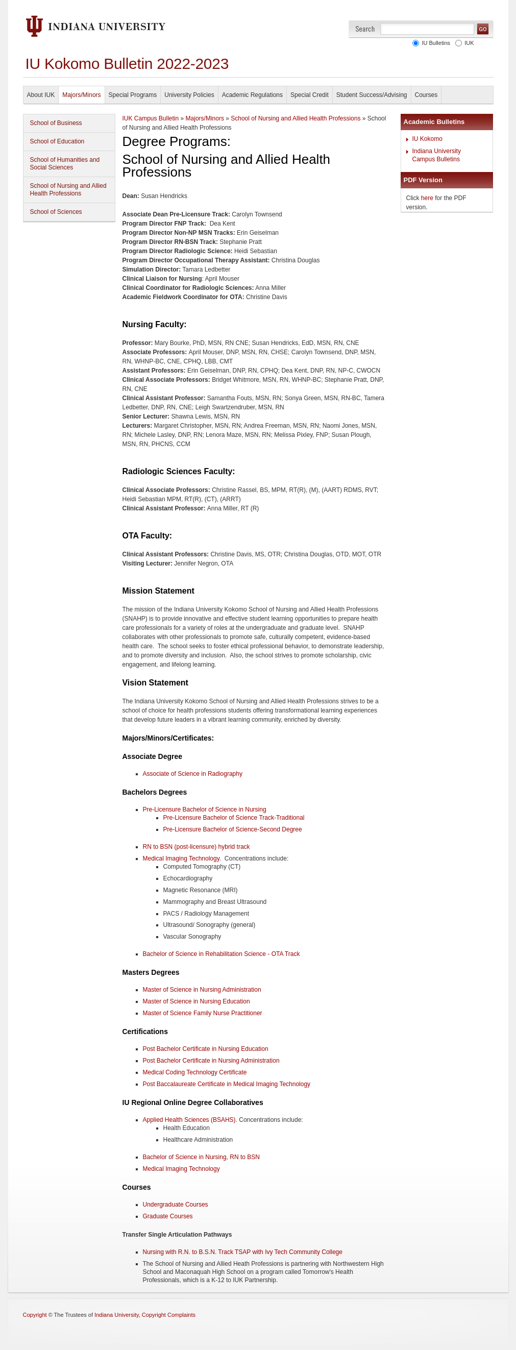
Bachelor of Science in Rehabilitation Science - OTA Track (221, 954)
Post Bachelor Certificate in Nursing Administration (211, 1060)
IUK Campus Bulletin (150, 118)
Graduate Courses (168, 1216)
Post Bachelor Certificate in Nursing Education (205, 1048)
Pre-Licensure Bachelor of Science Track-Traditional (234, 817)
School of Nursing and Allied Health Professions (68, 189)
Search (365, 29)
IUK (467, 43)
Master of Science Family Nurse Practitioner (202, 1013)
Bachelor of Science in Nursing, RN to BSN (201, 1157)
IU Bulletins (434, 43)
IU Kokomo (427, 138)
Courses (426, 95)
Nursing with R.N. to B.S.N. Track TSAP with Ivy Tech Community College (242, 1252)
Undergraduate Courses (175, 1204)
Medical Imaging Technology (181, 858)
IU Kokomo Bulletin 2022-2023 (127, 63)
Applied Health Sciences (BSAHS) (189, 1119)
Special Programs (133, 95)
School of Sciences (56, 211)
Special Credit (309, 95)
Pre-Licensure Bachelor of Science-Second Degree (232, 829)
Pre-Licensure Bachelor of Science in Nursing (204, 809)
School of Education (57, 141)
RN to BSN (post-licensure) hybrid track (196, 846)
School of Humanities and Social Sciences (65, 163)
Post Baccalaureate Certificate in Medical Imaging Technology (227, 1084)
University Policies (189, 95)
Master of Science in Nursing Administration (202, 989)
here (427, 198)
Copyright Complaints (168, 1315)
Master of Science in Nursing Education (196, 1001)
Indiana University (116, 1315)
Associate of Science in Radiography (192, 773)
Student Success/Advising (371, 95)
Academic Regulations (252, 95)
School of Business (56, 123)
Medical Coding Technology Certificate (195, 1072)
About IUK (41, 95)
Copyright (35, 1315)
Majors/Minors (81, 95)
